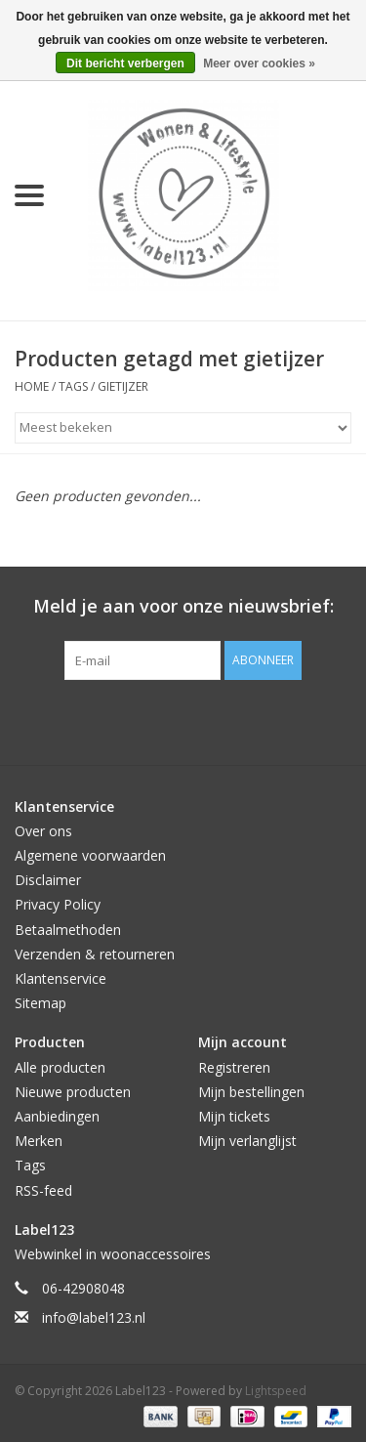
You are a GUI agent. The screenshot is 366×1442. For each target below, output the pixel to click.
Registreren (234, 1067)
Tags (73, 386)
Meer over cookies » (259, 63)
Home (32, 386)
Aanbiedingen (57, 1116)
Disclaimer (48, 879)
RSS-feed (43, 1190)
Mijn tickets (234, 1116)
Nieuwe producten (73, 1091)
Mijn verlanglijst (247, 1140)
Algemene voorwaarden (90, 855)
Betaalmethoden (68, 929)
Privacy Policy (58, 904)
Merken (38, 1140)
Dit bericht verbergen (125, 63)
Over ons (43, 831)
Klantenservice (60, 978)
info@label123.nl (93, 1317)
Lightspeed (275, 1390)
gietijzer (123, 386)
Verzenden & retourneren (95, 954)
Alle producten (60, 1067)
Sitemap (40, 1003)
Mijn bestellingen (251, 1091)
